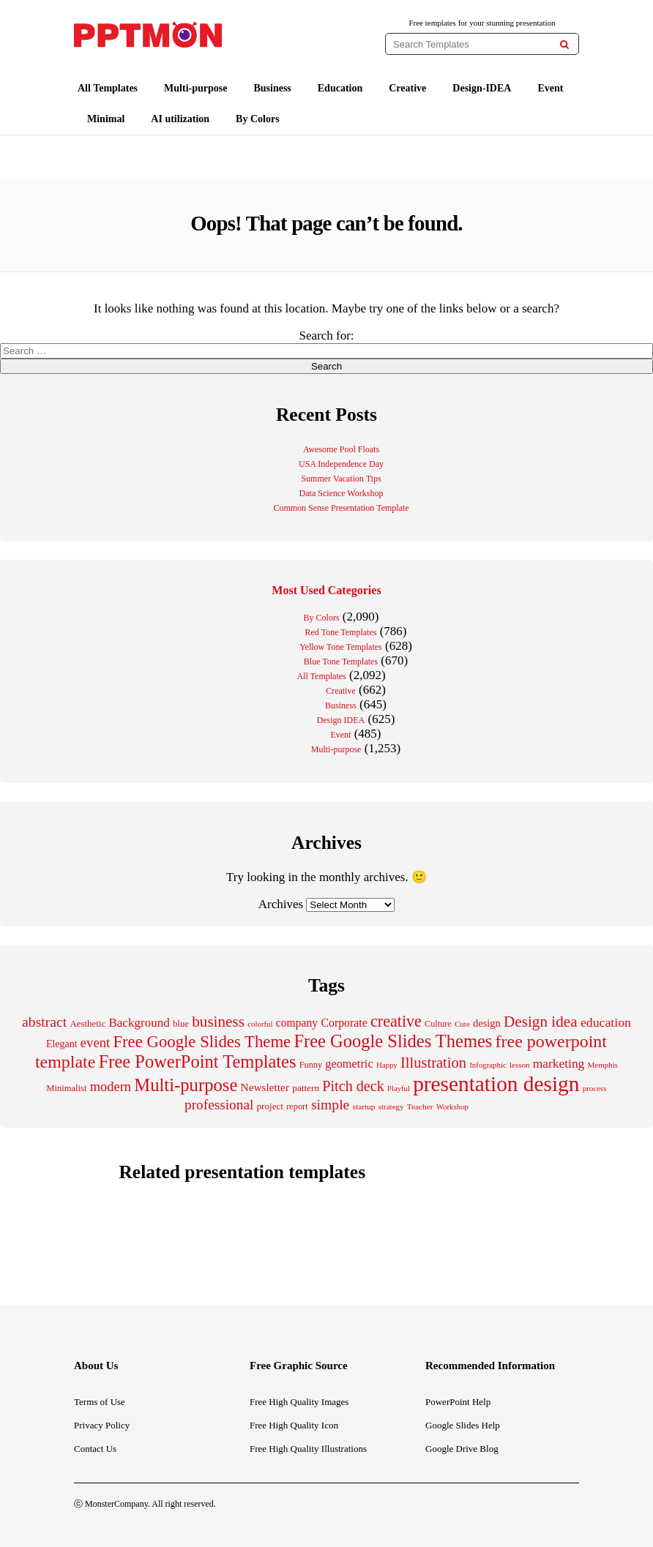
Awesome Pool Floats (341, 449)
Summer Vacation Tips (341, 478)
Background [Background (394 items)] (138, 1023)
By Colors (258, 118)
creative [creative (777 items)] (396, 1021)
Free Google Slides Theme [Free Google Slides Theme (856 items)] (202, 1042)
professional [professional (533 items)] (218, 1104)
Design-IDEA (481, 88)
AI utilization (180, 118)
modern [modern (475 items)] (110, 1086)
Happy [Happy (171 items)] (387, 1064)
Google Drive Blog (462, 1448)
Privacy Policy (102, 1425)
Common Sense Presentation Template (340, 508)
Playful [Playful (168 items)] (398, 1089)
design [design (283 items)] (487, 1023)
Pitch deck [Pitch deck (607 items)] (353, 1086)
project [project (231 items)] (270, 1106)
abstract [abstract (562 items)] (44, 1022)
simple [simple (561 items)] (330, 1104)
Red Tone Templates (341, 632)
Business (272, 88)
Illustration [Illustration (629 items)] (433, 1063)
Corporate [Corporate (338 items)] (344, 1022)
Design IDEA (341, 720)
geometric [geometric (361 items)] (349, 1064)
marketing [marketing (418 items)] (559, 1063)
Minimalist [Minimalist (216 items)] (66, 1088)
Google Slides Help (462, 1425)
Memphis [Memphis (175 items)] (603, 1064)
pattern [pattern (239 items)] (305, 1087)
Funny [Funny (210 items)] (310, 1065)
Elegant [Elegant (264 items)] (62, 1043)
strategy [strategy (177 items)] (391, 1106)
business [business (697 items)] (218, 1021)
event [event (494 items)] (95, 1042)
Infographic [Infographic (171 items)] (488, 1064)
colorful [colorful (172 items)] (259, 1023)
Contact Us (95, 1448)
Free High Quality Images (299, 1401)
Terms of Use (99, 1401)
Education (340, 88)
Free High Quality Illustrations (308, 1448)
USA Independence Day (341, 464)
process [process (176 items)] (595, 1088)
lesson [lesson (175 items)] (520, 1064)
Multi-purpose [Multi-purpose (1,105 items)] (185, 1085)
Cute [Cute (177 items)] (462, 1023)
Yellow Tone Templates (340, 647)
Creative (407, 88)
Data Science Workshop (341, 493)
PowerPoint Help (457, 1401)
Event (550, 88)
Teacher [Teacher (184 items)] (420, 1106)
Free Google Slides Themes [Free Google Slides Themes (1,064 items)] (393, 1041)
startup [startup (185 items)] (364, 1106)
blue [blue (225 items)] (181, 1024)
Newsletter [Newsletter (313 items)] (265, 1087)
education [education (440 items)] (606, 1022)
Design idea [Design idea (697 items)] (541, 1021)
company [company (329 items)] (297, 1022)
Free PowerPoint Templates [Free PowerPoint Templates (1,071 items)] (197, 1061)
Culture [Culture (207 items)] (438, 1024)
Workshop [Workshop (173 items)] (452, 1106)
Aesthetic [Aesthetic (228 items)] (87, 1023)
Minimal (105, 118)
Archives (280, 904)
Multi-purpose (195, 88)
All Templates (108, 88)
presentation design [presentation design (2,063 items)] (496, 1083)
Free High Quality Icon (294, 1425)
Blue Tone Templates (341, 661)
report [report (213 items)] (297, 1106)
